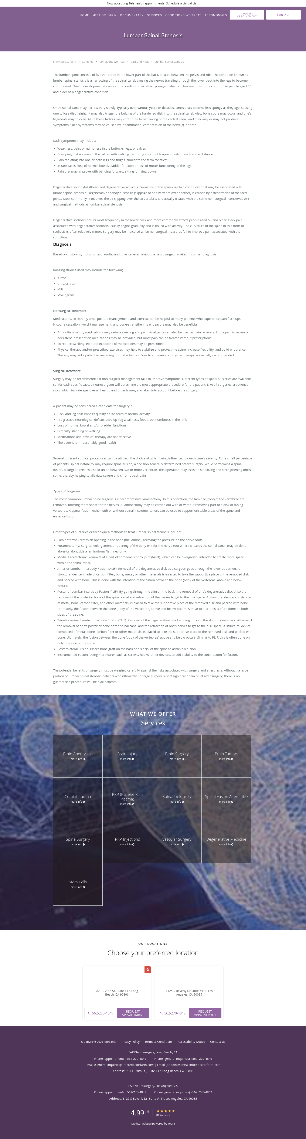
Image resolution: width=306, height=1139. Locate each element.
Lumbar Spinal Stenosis (169, 62)
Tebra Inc (109, 1042)
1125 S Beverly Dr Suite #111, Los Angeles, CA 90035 (189, 992)
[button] (247, 15)
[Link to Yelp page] (147, 969)
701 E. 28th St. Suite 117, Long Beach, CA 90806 (117, 992)
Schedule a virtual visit (182, 3)
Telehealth (136, 3)
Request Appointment (133, 1013)
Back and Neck (140, 62)
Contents (88, 62)
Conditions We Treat (112, 62)
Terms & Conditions (159, 1042)
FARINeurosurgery (64, 62)
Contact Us (217, 1042)
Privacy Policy (130, 1042)
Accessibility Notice (191, 1042)
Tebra (171, 1123)
